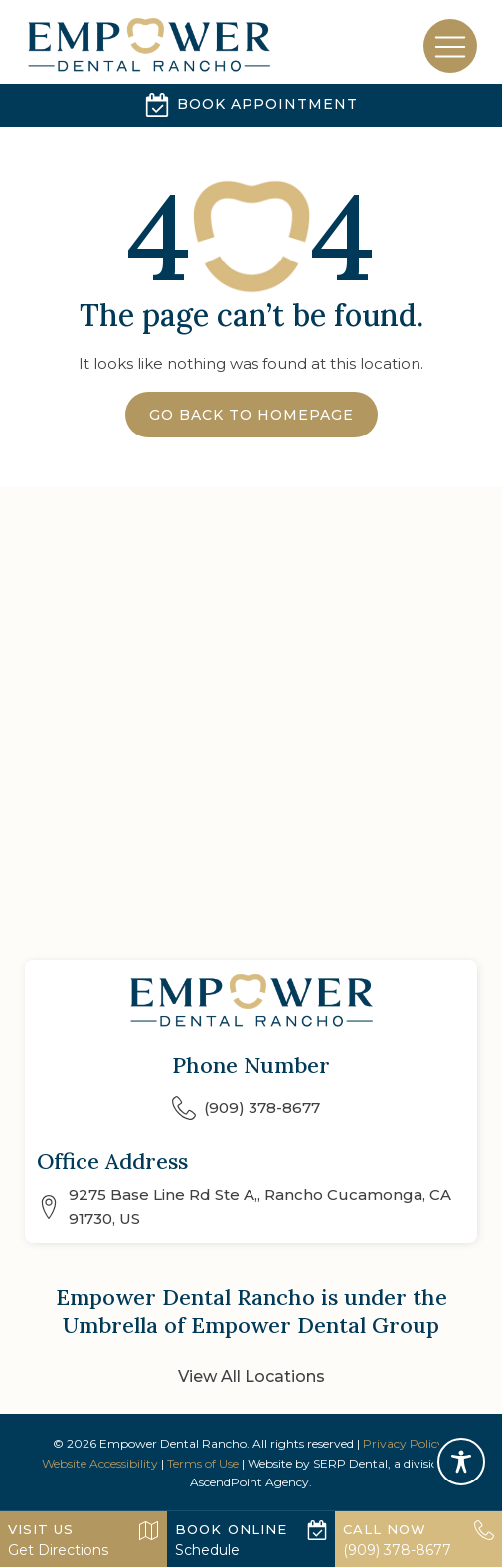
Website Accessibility (100, 1463)
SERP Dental (350, 1463)
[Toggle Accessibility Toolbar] (461, 1461)
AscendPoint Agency (249, 1482)
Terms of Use (203, 1463)
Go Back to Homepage (251, 415)
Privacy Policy (403, 1443)
